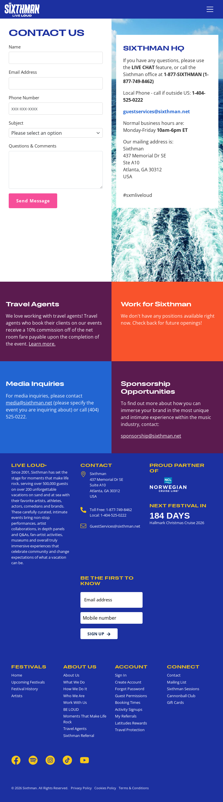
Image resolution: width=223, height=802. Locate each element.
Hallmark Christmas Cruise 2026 (177, 522)
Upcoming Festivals (28, 682)
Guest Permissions (131, 695)
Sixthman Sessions (183, 688)
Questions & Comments (32, 146)
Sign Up (99, 634)
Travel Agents (75, 728)
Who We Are (73, 695)
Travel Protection (130, 729)
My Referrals (125, 716)
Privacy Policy (81, 788)
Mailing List (176, 682)
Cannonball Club (181, 695)
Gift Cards (175, 702)
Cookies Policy (104, 788)
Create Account (128, 682)
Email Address (23, 72)
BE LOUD (71, 709)
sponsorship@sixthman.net (151, 436)
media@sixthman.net (29, 403)
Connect (183, 667)
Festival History (24, 688)
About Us (80, 667)
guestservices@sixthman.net (156, 111)
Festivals (28, 667)
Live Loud (29, 465)
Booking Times (127, 702)
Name (15, 47)
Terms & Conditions (133, 788)
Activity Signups (128, 709)
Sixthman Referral (78, 735)
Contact (96, 465)
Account (131, 667)
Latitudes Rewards (131, 723)
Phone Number (24, 98)
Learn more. (42, 344)
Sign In (121, 675)
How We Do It (75, 688)
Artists (16, 695)
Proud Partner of (177, 468)
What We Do (74, 682)
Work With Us (75, 702)
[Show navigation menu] (210, 9)
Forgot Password (129, 688)
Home (16, 675)
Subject (16, 123)
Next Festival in (178, 505)
